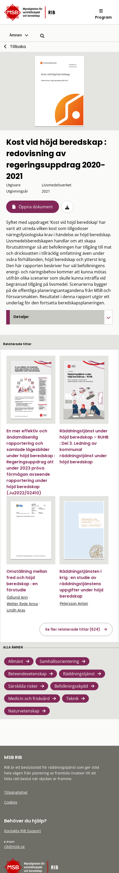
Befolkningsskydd (71, 686)
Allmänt (15, 661)
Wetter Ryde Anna (22, 603)
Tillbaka (18, 47)
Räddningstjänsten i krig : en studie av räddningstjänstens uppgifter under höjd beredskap (81, 583)
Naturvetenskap (23, 711)
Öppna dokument (36, 207)
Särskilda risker (23, 686)
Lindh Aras (16, 610)
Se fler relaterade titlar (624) (72, 629)
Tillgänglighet (16, 792)
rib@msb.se (14, 846)
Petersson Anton (74, 603)
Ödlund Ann (17, 597)
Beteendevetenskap (27, 674)
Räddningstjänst (79, 674)
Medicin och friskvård (29, 698)
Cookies (10, 802)
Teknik (72, 698)
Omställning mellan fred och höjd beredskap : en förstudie (26, 580)
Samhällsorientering (59, 661)
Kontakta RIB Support (22, 830)
